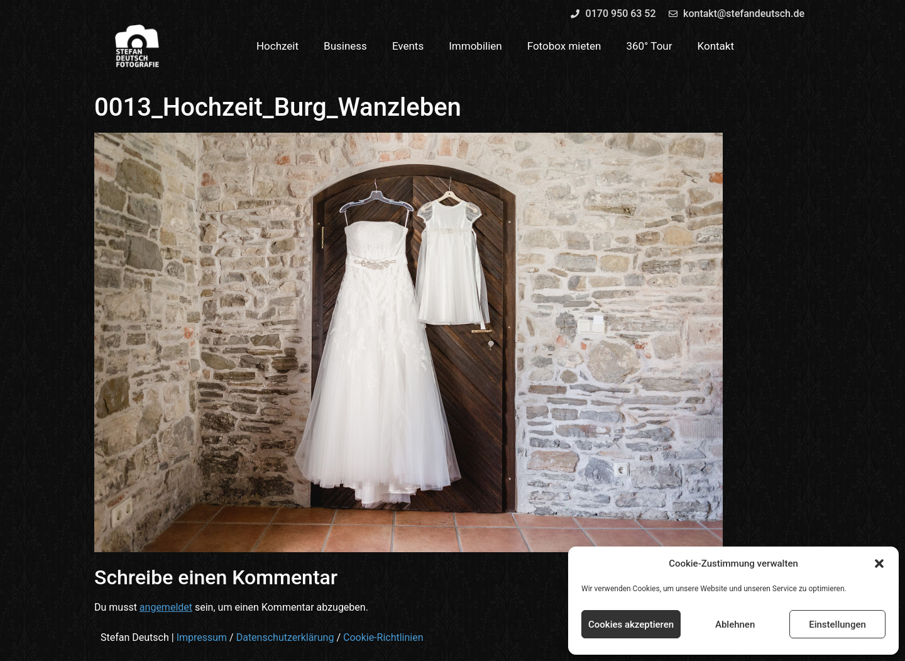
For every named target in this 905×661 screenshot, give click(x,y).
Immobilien (475, 46)
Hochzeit (277, 46)
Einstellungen (837, 624)
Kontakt (716, 46)
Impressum (202, 637)
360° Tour (649, 46)
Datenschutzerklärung (285, 637)
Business (345, 46)
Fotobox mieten (564, 46)
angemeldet (166, 607)
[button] (879, 563)
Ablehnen (735, 624)
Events (408, 46)
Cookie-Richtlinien (383, 637)
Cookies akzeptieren (631, 624)
